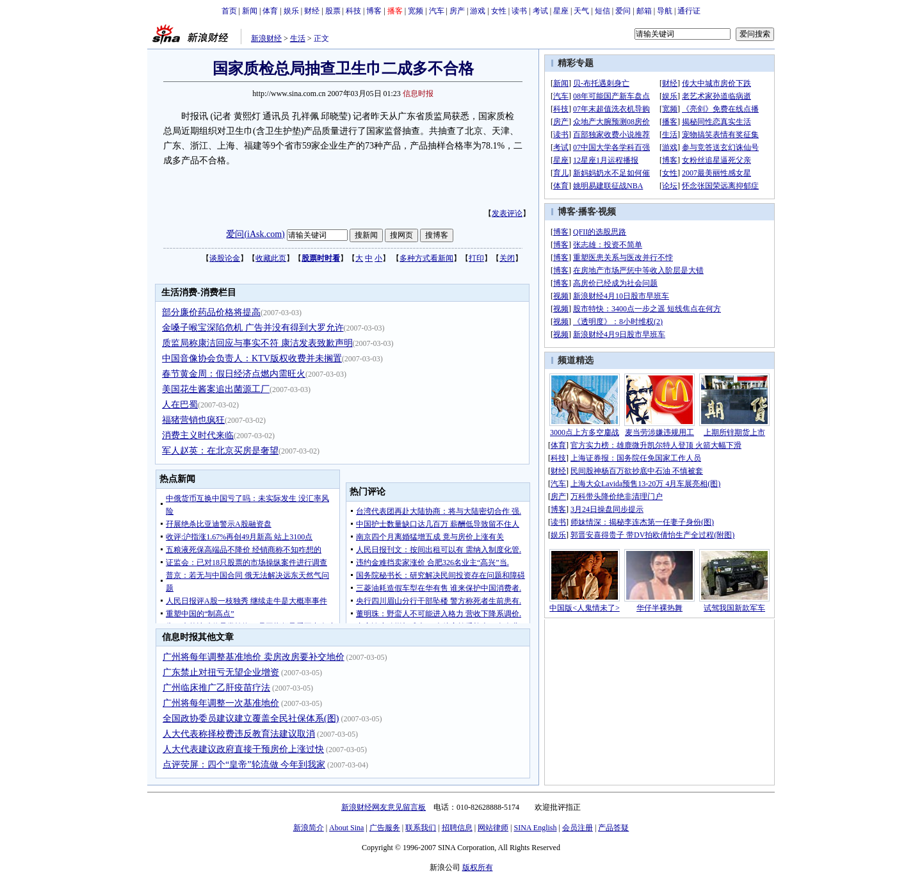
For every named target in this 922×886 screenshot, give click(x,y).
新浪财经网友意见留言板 (383, 807)
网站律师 (493, 827)
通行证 (688, 10)
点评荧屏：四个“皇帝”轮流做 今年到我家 (244, 764)
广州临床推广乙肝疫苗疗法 (216, 688)
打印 (476, 258)
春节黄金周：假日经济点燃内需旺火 (233, 374)
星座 (561, 10)
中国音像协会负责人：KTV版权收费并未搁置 (252, 358)
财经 (311, 10)
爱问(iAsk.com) (255, 234)
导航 (664, 10)
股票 (333, 10)
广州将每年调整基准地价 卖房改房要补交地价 (253, 657)
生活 (297, 38)
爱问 (623, 10)
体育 (270, 10)
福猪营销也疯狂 (193, 420)
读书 (519, 10)
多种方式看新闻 (426, 258)
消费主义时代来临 (198, 435)
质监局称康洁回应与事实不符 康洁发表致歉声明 (257, 343)
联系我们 (420, 827)
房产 (457, 10)
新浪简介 (308, 827)
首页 (229, 10)
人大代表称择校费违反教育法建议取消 (239, 734)
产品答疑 (613, 827)
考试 (540, 10)
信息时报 (418, 93)
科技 (353, 10)
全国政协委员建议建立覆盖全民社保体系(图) (251, 718)
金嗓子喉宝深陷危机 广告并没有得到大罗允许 (253, 327)
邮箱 (644, 10)
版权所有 (477, 867)
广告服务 (384, 827)
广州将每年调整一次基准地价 (221, 703)
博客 (374, 10)
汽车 (436, 10)
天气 (581, 10)
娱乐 (291, 10)
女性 (498, 10)
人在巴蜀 (180, 404)
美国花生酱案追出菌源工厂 (216, 389)
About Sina (346, 827)
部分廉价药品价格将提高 (211, 312)
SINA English (535, 827)
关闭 (507, 258)
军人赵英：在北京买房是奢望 (220, 450)
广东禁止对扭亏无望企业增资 (221, 672)
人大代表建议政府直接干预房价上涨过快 (243, 749)
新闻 (249, 10)
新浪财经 (266, 38)
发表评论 (507, 213)
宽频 (415, 10)
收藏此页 (270, 258)
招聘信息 (457, 827)
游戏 (477, 10)
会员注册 (577, 827)
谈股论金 (224, 258)
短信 (602, 10)
